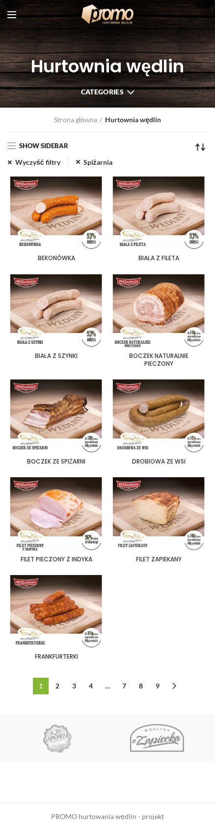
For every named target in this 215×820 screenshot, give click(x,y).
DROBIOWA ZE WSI (159, 461)
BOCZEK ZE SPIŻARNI (56, 461)
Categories (102, 92)
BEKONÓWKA (56, 258)
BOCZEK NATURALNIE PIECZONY (158, 359)
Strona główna (75, 119)
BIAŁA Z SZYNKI (56, 356)
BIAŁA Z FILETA (159, 258)
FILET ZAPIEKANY (159, 559)
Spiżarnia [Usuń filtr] (97, 162)
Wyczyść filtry (37, 162)
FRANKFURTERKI (56, 657)
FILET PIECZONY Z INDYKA (56, 559)
